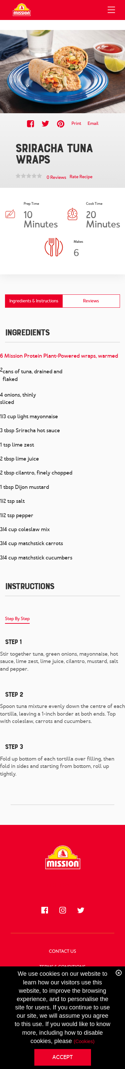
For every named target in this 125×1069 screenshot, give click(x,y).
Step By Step (17, 619)
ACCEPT (62, 1057)
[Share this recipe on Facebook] (30, 124)
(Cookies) (84, 1041)
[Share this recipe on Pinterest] (60, 124)
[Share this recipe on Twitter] (45, 124)
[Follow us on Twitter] (81, 910)
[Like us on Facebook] (45, 910)
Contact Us (62, 951)
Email (93, 124)
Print (76, 124)
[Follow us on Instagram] (63, 910)
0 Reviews (56, 177)
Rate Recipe (81, 177)
